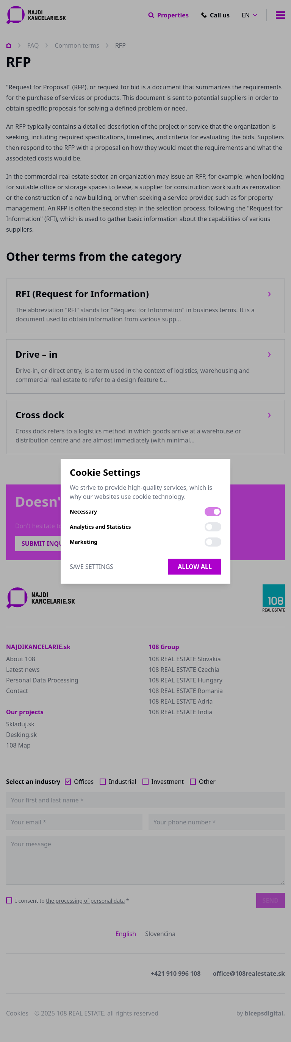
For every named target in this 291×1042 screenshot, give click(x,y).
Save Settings (91, 566)
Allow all (195, 566)
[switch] (213, 511)
